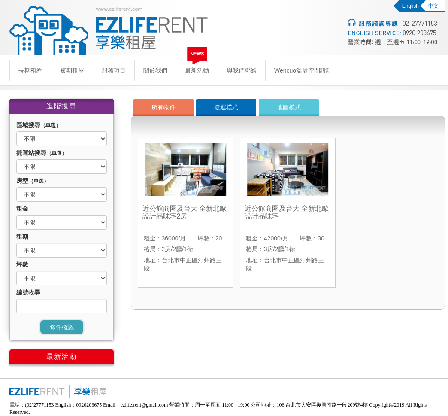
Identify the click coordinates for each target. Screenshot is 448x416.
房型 (32, 180)
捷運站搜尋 (41, 152)
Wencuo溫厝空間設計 (303, 70)
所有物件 (163, 107)
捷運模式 (226, 107)
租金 (22, 208)
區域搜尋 (38, 124)
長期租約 (30, 70)
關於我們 (155, 70)
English (410, 6)
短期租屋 (72, 70)
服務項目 (114, 70)
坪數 (22, 264)
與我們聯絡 (242, 70)
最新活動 (197, 70)
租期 (22, 236)
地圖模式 (289, 107)
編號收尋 (28, 292)
